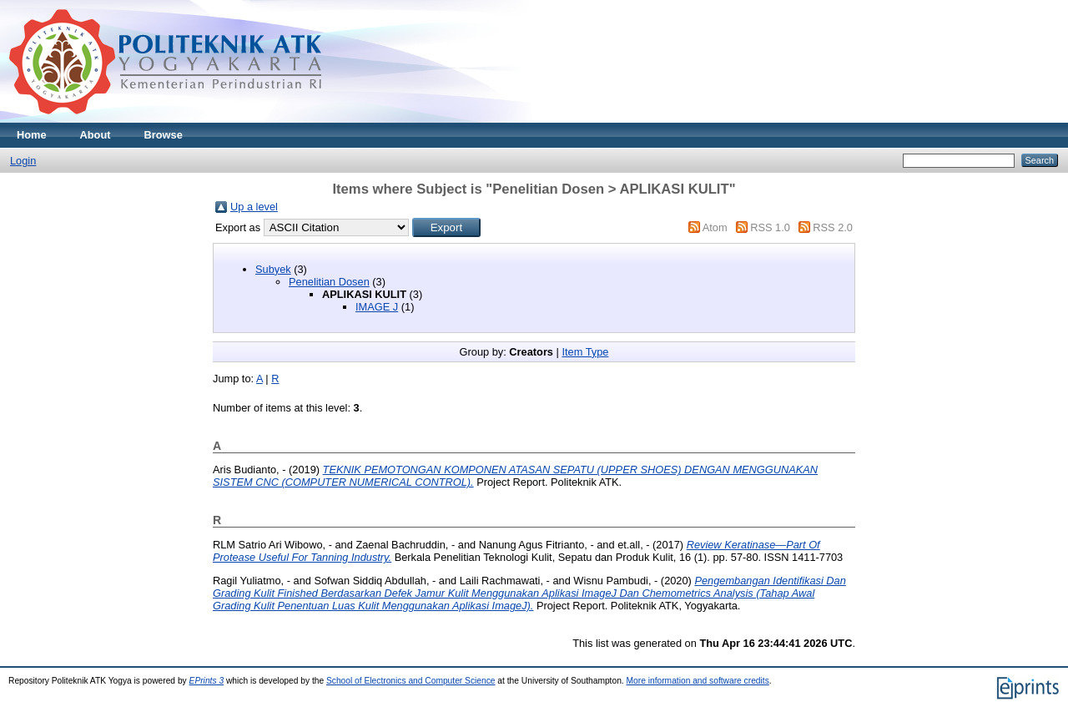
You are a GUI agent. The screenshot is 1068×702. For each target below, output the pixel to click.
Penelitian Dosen (329, 281)
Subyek (273, 269)
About (95, 135)
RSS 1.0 (770, 227)
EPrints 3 (206, 680)
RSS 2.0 (833, 227)
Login (23, 160)
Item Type (585, 352)
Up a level (254, 206)
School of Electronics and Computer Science (411, 680)
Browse (163, 135)
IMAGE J (376, 306)
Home (32, 135)
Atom (715, 227)
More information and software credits (698, 680)
